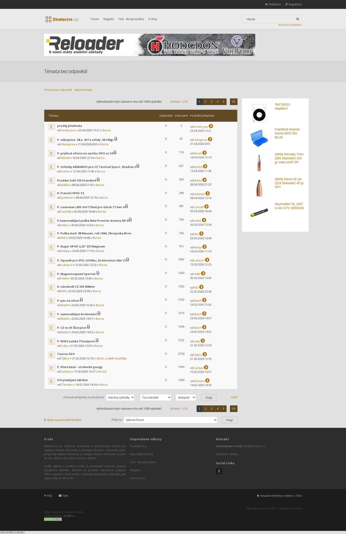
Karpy (65, 251)
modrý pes (68, 130)
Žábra (65, 358)
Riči (63, 238)
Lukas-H (66, 265)
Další (234, 397)
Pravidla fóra (138, 446)
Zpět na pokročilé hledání (62, 420)
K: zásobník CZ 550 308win (76, 287)
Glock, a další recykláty (111, 358)
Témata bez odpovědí (58, 90)
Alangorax (68, 144)
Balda (65, 185)
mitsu (65, 225)
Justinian (67, 197)
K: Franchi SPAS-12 (70, 193)
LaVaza (66, 371)
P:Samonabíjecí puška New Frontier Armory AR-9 (92, 221)
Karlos (65, 171)
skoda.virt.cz (138, 478)
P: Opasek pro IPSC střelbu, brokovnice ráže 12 (91, 260)
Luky (64, 346)
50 (233, 102)
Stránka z (179, 102)
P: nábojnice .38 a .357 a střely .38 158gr (85, 140)
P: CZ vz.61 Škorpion (71, 328)
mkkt (64, 278)
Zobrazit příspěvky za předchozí (99, 397)
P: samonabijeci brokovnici (77, 314)
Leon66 (66, 211)
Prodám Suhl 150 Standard (76, 180)
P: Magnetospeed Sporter (76, 274)
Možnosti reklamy (227, 454)
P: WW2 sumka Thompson (76, 341)
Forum (95, 19)
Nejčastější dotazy (141, 454)
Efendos (67, 385)
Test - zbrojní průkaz (131, 19)
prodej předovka (69, 126)
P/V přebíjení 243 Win (72, 380)
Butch (65, 305)
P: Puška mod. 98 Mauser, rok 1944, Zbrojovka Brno (94, 233)
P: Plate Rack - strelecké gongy (80, 367)
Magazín (108, 19)
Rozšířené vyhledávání (290, 24)
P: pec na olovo (68, 301)
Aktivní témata (83, 90)
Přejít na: (117, 420)
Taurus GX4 (65, 354)
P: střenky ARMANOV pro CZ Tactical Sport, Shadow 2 (96, 167)
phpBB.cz (69, 515)
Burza (107, 130)
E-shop (153, 19)
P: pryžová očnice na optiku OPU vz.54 (85, 153)
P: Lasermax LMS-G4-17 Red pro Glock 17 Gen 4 (91, 207)
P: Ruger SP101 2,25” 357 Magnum (81, 246)
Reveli (65, 158)
